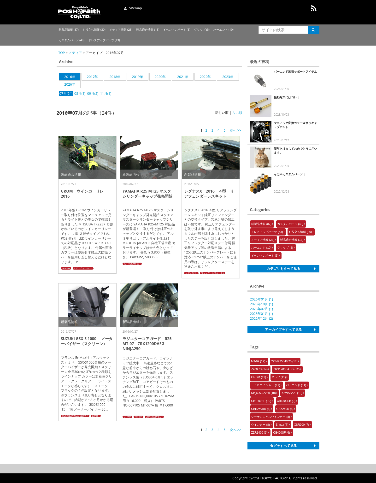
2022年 (205, 76)
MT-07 (138, 417)
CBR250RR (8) (260, 409)
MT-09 (127, 417)
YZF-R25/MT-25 (131, 264)
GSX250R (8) (285, 409)
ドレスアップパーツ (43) (104, 40)
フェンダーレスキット (212, 273)
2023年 (227, 76)
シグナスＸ (190, 273)
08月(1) (79, 93)
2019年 (137, 76)
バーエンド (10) (223, 30)
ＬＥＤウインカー (82, 268)
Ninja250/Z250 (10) (263, 393)
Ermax (95, 416)
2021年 (182, 76)
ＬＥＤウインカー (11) (265, 385)
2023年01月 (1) (261, 313)
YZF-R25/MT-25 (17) (284, 361)
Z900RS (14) (259, 369)
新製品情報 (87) (69, 30)
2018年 (114, 76)
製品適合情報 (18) (147, 30)
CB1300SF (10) (261, 401)
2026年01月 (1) (261, 299)
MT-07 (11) (279, 377)
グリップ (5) (202, 30)
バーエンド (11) (296, 385)
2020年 (160, 76)
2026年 (69, 84)
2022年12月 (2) (261, 318)
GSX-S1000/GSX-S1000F (74, 416)
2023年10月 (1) (261, 304)
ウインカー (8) (260, 424)
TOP (61, 52)
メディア (75, 52)
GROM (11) (258, 377)
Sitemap (133, 8)
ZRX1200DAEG (153, 417)
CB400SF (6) (281, 432)
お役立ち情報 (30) (94, 30)
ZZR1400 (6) (259, 432)
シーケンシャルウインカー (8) (270, 416)
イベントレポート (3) (176, 30)
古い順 (237, 112)
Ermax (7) (282, 424)
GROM (65, 268)
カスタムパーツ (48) (71, 40)
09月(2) (92, 93)
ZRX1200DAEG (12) (286, 369)
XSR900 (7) (301, 424)
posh (79, 12)
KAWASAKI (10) (292, 393)
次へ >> (235, 130)
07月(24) (65, 93)
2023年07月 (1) (261, 308)
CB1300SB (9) (286, 401)
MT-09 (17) (258, 361)
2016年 (69, 76)
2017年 (92, 76)
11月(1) (105, 93)
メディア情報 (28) (120, 30)
